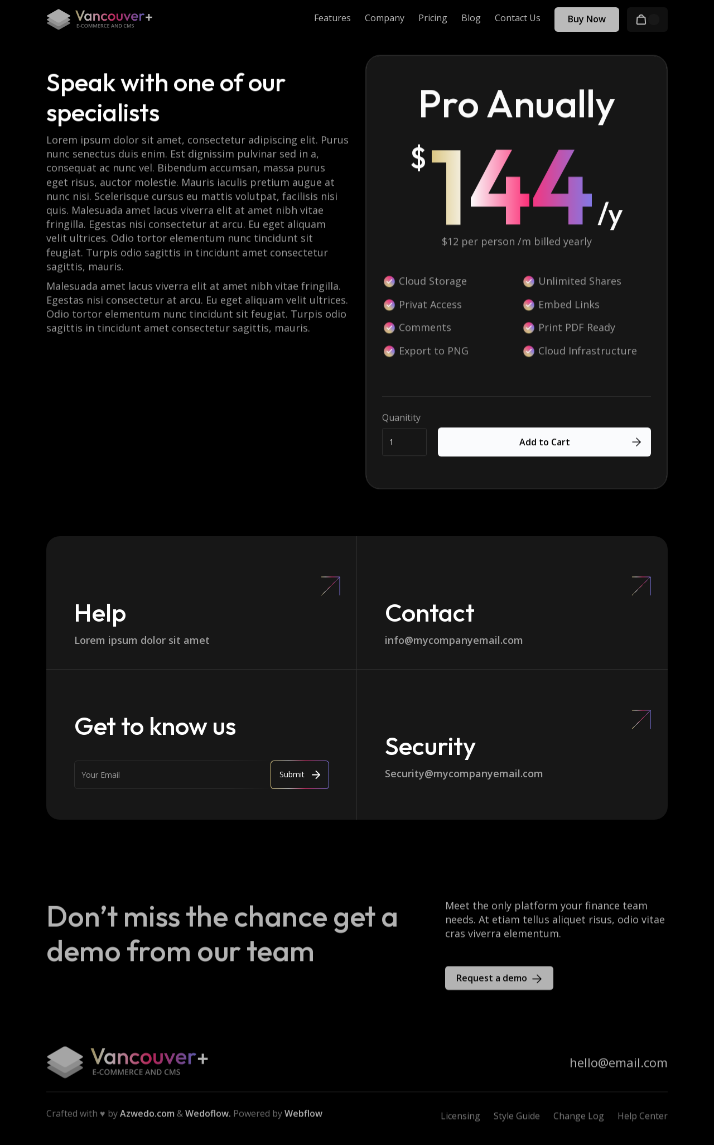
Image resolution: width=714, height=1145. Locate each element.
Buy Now (587, 19)
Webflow (303, 1118)
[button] (647, 19)
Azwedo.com (147, 1118)
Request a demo (491, 981)
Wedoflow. (208, 1118)
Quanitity (401, 418)
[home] (99, 19)
